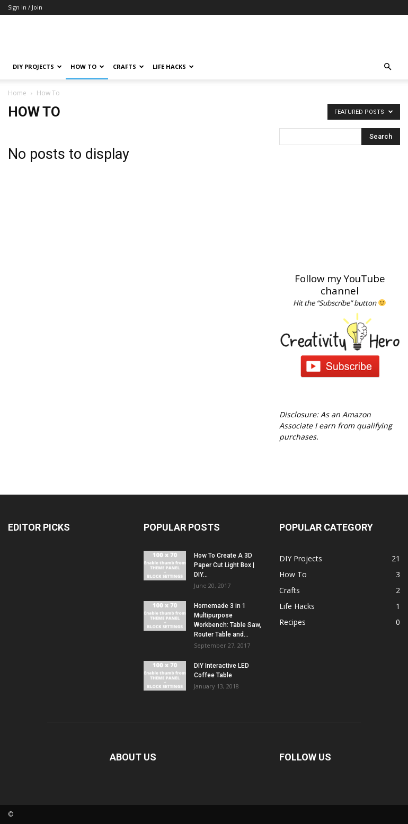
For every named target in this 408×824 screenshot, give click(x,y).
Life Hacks (173, 66)
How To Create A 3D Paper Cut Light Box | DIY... (224, 565)
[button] (387, 67)
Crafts (128, 66)
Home (17, 92)
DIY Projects (37, 66)
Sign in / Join (25, 7)
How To (87, 66)
